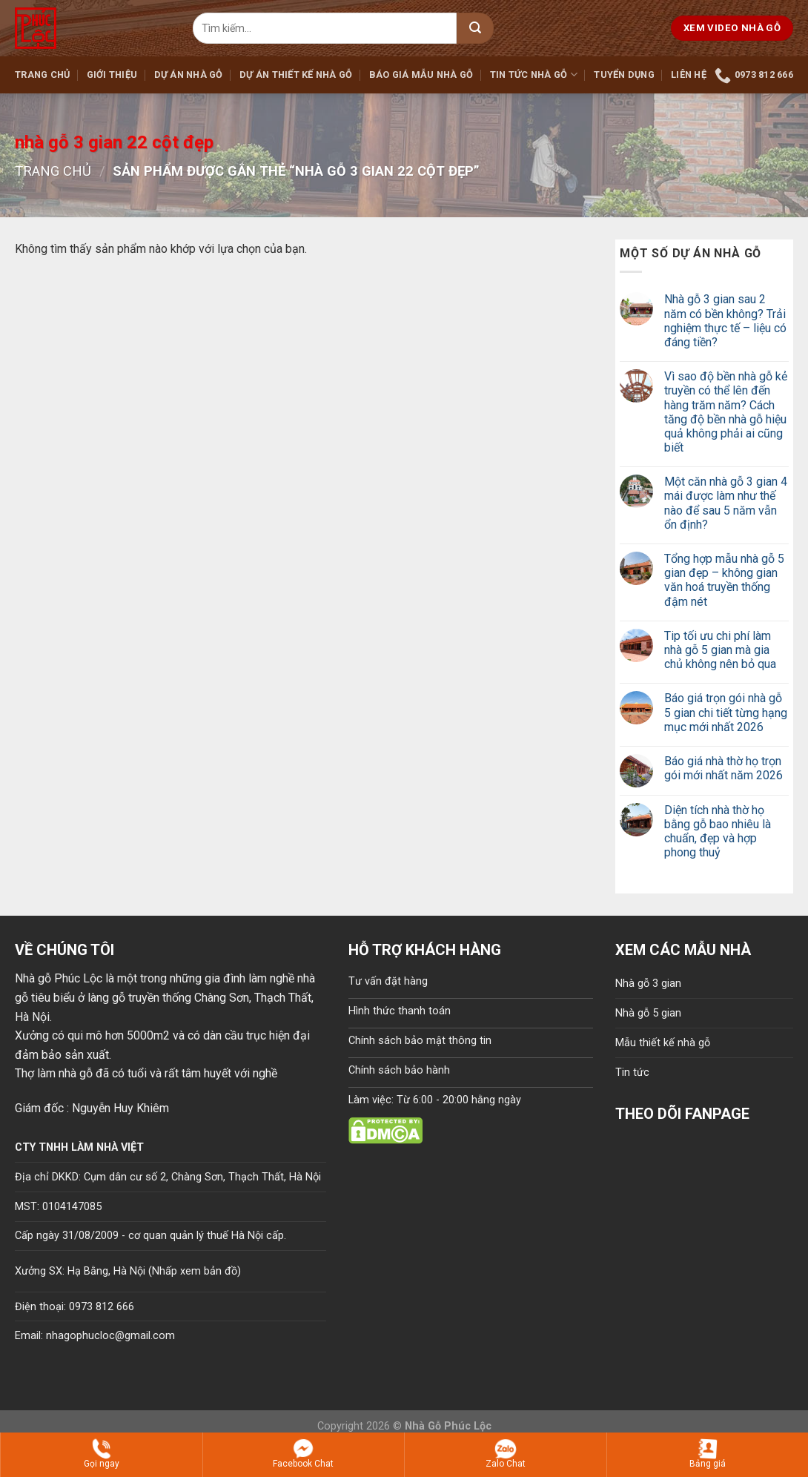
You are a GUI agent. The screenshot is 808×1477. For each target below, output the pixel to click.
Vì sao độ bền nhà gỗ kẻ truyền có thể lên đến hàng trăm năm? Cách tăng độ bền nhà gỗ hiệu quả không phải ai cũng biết (725, 412)
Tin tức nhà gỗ (533, 74)
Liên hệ (688, 74)
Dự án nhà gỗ (188, 74)
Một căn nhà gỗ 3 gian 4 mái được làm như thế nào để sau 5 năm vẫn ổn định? (725, 503)
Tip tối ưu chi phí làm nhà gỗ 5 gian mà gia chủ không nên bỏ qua (720, 650)
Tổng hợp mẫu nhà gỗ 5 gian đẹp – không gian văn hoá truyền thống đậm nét (724, 580)
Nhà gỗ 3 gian (648, 983)
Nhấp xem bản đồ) (196, 1271)
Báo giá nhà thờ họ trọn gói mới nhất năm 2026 (723, 768)
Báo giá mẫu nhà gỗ (421, 74)
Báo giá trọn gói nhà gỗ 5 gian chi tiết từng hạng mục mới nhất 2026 (725, 712)
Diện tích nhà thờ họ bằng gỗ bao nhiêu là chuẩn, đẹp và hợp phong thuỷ (717, 831)
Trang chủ (42, 74)
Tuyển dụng (624, 74)
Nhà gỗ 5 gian (648, 1013)
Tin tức (632, 1072)
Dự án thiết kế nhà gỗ (295, 74)
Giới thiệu (112, 74)
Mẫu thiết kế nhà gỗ (662, 1043)
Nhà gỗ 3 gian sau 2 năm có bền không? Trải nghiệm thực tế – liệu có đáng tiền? (725, 320)
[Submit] (475, 28)
